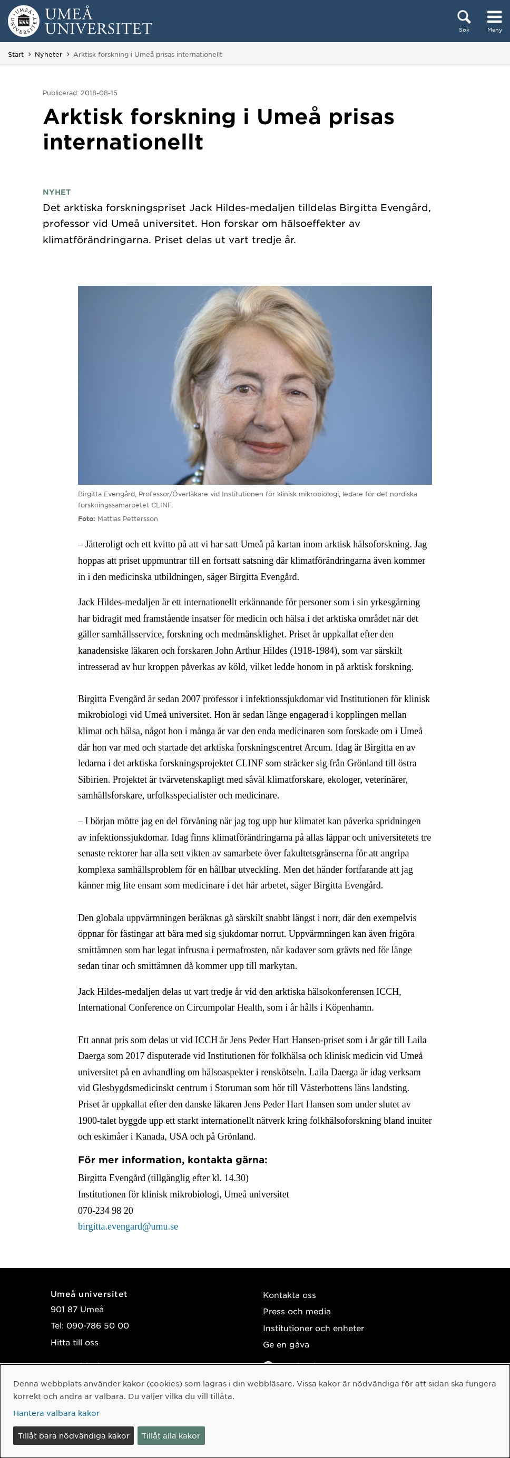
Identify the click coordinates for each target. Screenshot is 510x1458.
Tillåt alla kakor (171, 1435)
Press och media (297, 1311)
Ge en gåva (286, 1344)
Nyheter (48, 54)
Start (16, 54)
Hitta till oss (75, 1342)
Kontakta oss (289, 1295)
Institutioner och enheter (313, 1328)
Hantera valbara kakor (56, 1412)
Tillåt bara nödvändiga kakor (74, 1435)
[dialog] (255, 1411)
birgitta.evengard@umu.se (128, 1226)
